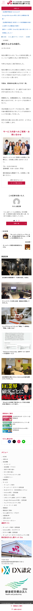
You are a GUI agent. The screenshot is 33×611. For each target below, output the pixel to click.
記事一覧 (20, 223)
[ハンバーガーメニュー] (3, 2)
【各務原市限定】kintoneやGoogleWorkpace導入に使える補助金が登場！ (15, 15)
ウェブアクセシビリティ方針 (12, 474)
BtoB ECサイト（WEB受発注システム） (16, 490)
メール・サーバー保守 (10, 505)
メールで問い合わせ (16, 183)
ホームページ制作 (9, 485)
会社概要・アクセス (9, 467)
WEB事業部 (5, 40)
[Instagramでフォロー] (19, 221)
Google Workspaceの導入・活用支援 (15, 500)
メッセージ (7, 464)
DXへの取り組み (8, 472)
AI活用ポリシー (8, 477)
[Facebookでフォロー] (16, 221)
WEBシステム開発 (9, 495)
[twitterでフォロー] (14, 221)
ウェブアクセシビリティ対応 (12, 503)
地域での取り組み (9, 469)
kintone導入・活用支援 (11, 492)
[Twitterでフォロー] (14, 441)
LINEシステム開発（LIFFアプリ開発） (15, 497)
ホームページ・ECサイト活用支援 (14, 487)
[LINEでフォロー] (23, 441)
